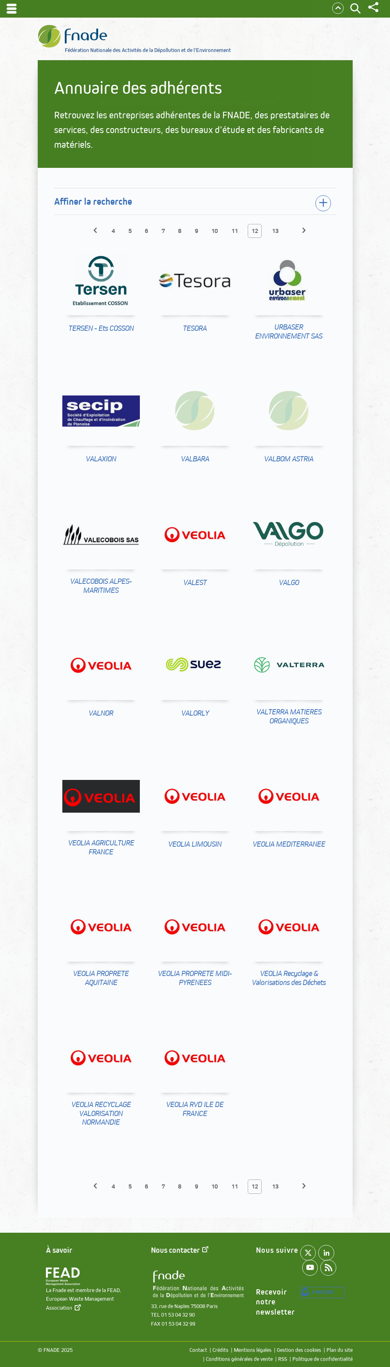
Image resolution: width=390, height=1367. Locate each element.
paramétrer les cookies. (183, 128)
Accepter (218, 157)
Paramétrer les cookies (146, 157)
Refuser (267, 157)
